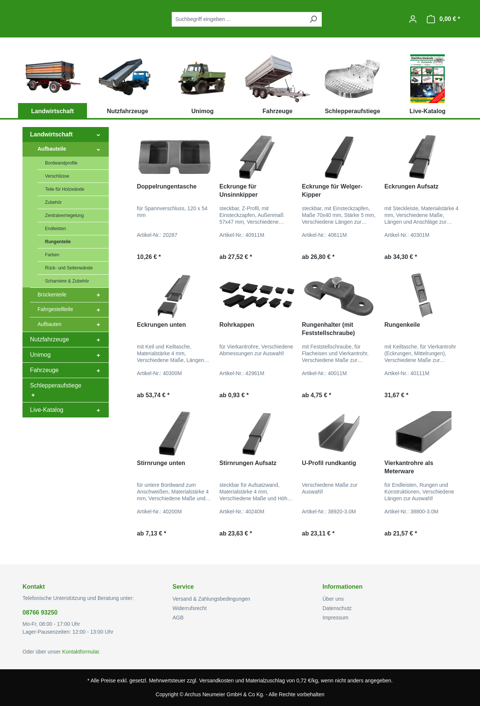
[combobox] (238, 19)
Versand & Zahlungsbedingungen (211, 599)
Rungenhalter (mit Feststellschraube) (328, 329)
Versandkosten (216, 681)
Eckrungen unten (161, 325)
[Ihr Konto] (413, 19)
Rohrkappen (236, 325)
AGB (178, 618)
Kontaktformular (80, 652)
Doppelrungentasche (166, 186)
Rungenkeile (402, 325)
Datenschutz (337, 608)
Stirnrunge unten (161, 463)
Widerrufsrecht (189, 608)
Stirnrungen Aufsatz (247, 463)
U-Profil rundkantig (329, 463)
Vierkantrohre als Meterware (408, 467)
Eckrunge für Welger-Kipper (332, 190)
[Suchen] (313, 19)
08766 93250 (39, 612)
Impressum (335, 618)
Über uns (333, 599)
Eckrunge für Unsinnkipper (238, 190)
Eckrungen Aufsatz (411, 186)
